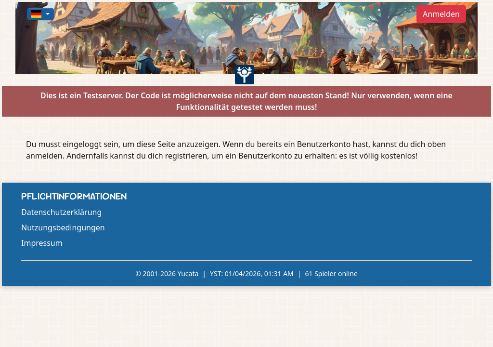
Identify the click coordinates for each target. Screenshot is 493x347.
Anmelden (441, 14)
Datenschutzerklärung (61, 212)
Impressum (42, 243)
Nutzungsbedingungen (63, 227)
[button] (40, 14)
